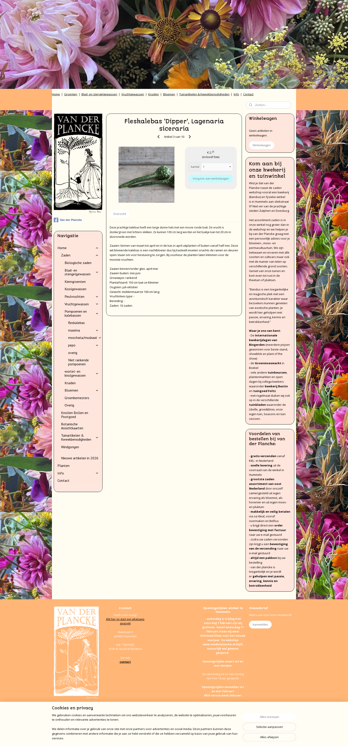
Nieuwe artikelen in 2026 (79, 458)
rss (168, 738)
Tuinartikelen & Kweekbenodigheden (204, 94)
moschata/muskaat (85, 337)
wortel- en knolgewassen (82, 373)
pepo (83, 345)
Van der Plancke (68, 220)
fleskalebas (76, 322)
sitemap (158, 738)
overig (72, 352)
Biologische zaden (78, 262)
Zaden (80, 255)
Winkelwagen (262, 145)
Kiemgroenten (75, 281)
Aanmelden (260, 624)
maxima (83, 330)
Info (236, 94)
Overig (69, 405)
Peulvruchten (82, 296)
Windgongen (70, 447)
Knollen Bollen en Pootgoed (74, 414)
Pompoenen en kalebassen (82, 313)
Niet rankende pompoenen (78, 362)
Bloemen (169, 94)
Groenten (70, 94)
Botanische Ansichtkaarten (72, 426)
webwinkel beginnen (184, 738)
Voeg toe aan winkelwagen (211, 178)
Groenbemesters (77, 398)
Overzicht (119, 214)
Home (56, 94)
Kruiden (153, 94)
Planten (63, 465)
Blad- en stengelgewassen (99, 94)
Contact (248, 94)
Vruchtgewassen (132, 94)
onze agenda (235, 721)
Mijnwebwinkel (224, 738)
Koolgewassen (75, 289)
